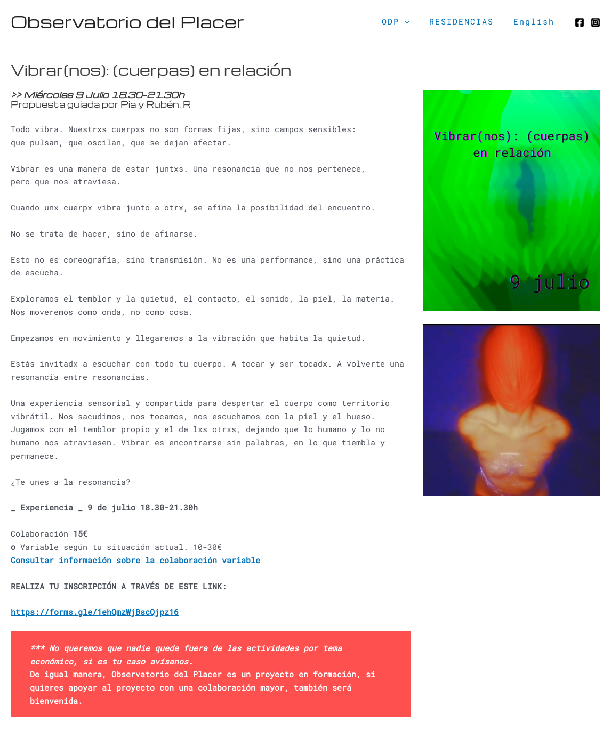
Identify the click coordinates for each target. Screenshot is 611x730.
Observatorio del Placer (127, 21)
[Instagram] (595, 22)
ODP (405, 21)
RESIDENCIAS (467, 21)
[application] (413, 21)
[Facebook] (579, 22)
